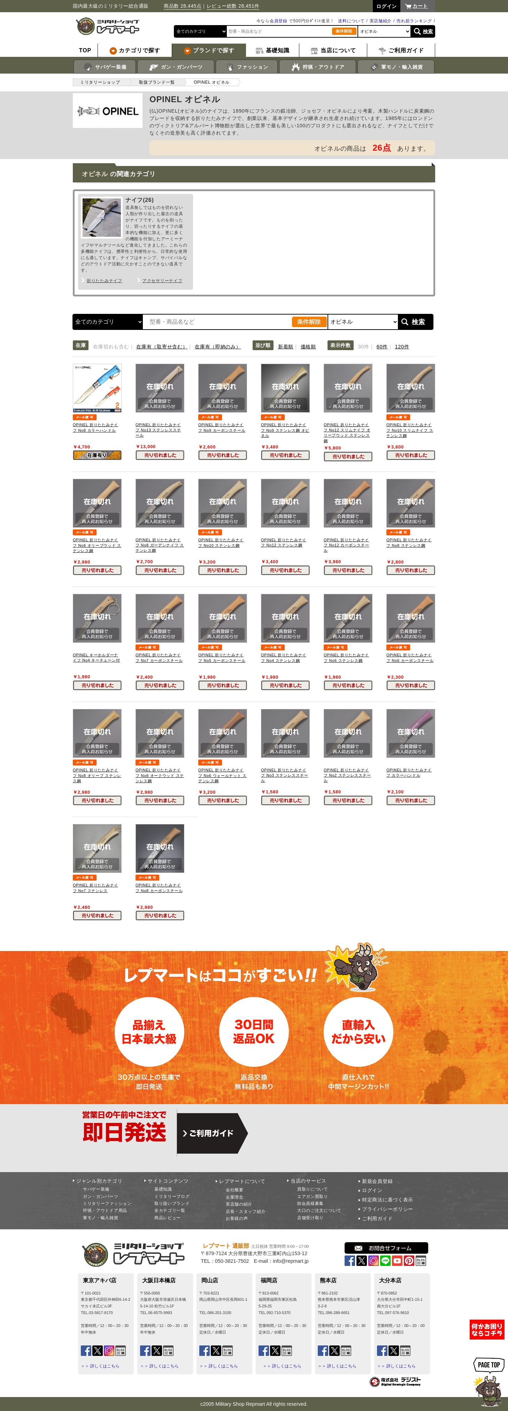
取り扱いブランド (172, 1203)
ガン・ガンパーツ (176, 67)
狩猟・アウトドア (318, 67)
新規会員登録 (377, 1181)
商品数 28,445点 (182, 6)
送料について (351, 20)
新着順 (285, 346)
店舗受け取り (310, 1217)
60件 (382, 346)
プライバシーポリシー (387, 1209)
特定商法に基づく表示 (387, 1199)
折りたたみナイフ (104, 280)
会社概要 (235, 1189)
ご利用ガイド (377, 1218)
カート (420, 6)
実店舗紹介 (381, 20)
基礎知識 (163, 1189)
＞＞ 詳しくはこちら (100, 1366)
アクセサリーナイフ (162, 280)
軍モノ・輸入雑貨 (396, 67)
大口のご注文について (319, 1210)
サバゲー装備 (104, 67)
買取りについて (312, 1189)
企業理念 (235, 1197)
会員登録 (278, 20)
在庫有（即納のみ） (218, 346)
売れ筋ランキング (414, 20)
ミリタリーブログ (172, 1196)
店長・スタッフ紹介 (245, 1211)
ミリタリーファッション (107, 1203)
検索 (428, 31)
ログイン (372, 1190)
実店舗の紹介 (239, 1204)
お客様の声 (237, 1218)
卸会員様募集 (310, 1203)
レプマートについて (242, 1181)
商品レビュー (167, 1217)
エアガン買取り (312, 1196)
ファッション (247, 67)
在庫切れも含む (111, 346)
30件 (363, 346)
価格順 (308, 346)
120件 (402, 346)
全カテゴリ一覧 (169, 1210)
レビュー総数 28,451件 (233, 6)
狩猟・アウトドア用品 (105, 1210)
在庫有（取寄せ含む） (161, 346)
